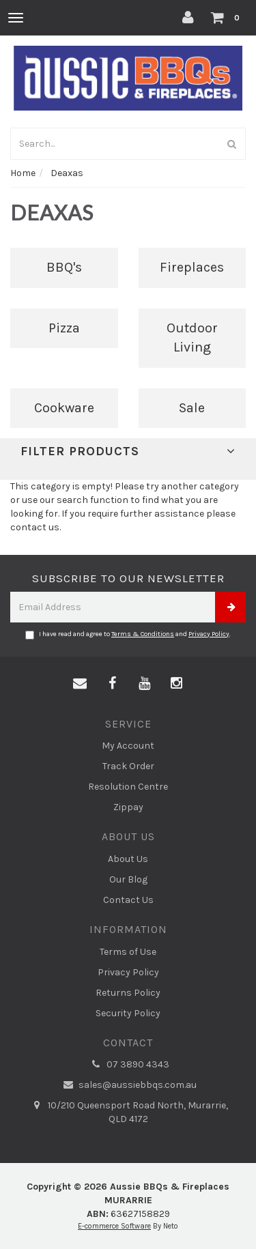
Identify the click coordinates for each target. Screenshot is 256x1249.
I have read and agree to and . (128, 635)
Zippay (128, 807)
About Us (128, 859)
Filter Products (128, 452)
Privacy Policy (208, 634)
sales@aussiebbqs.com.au (128, 1085)
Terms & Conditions (142, 634)
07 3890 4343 (128, 1065)
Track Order (128, 766)
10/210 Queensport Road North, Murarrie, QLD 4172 (128, 1112)
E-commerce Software (114, 1226)
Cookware (64, 408)
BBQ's (64, 267)
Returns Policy (128, 993)
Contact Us (128, 900)
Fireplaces (192, 267)
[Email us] (80, 684)
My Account (128, 745)
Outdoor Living (192, 338)
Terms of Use (128, 952)
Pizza (64, 328)
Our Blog (128, 879)
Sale (192, 408)
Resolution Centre (128, 786)
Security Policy (128, 1013)
